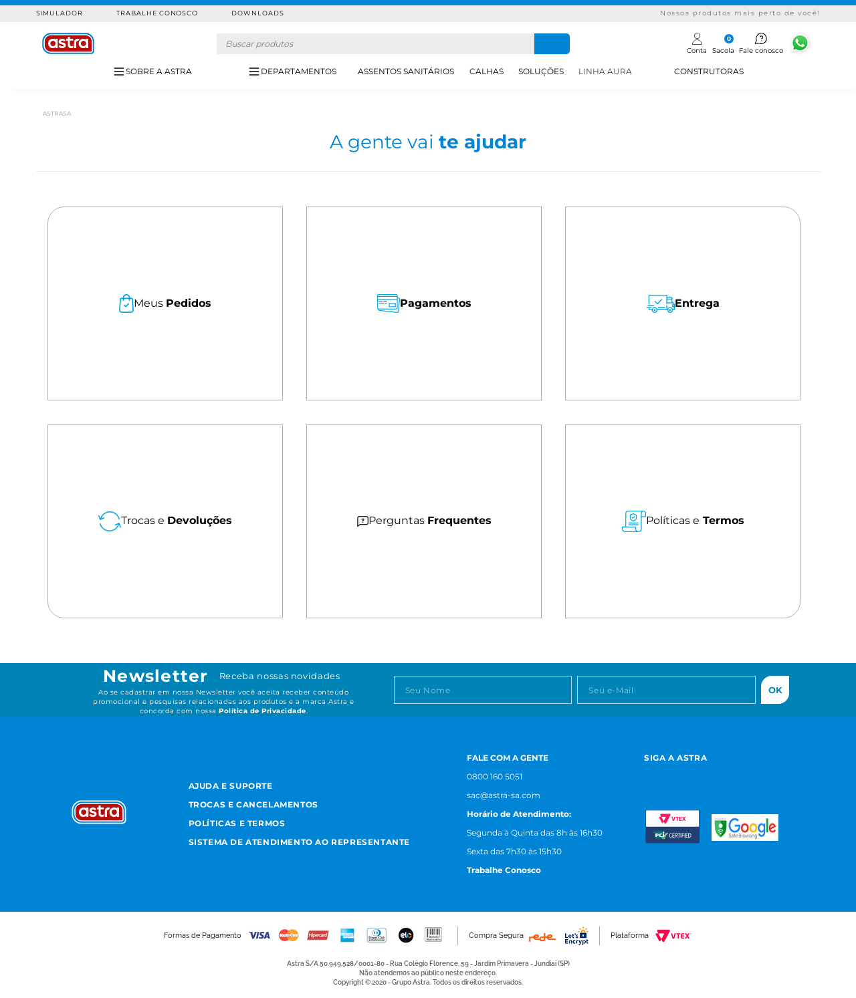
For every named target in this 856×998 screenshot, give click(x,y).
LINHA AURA (605, 71)
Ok (775, 689)
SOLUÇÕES (541, 71)
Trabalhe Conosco (157, 13)
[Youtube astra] (712, 775)
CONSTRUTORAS (709, 71)
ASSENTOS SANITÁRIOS (406, 71)
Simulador (60, 13)
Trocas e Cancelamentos (253, 804)
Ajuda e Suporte (231, 786)
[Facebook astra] (679, 775)
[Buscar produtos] (552, 43)
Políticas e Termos (237, 823)
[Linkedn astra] (745, 775)
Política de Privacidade (262, 711)
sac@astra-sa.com (503, 795)
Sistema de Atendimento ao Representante (299, 842)
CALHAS (486, 71)
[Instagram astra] (649, 775)
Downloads (257, 13)
